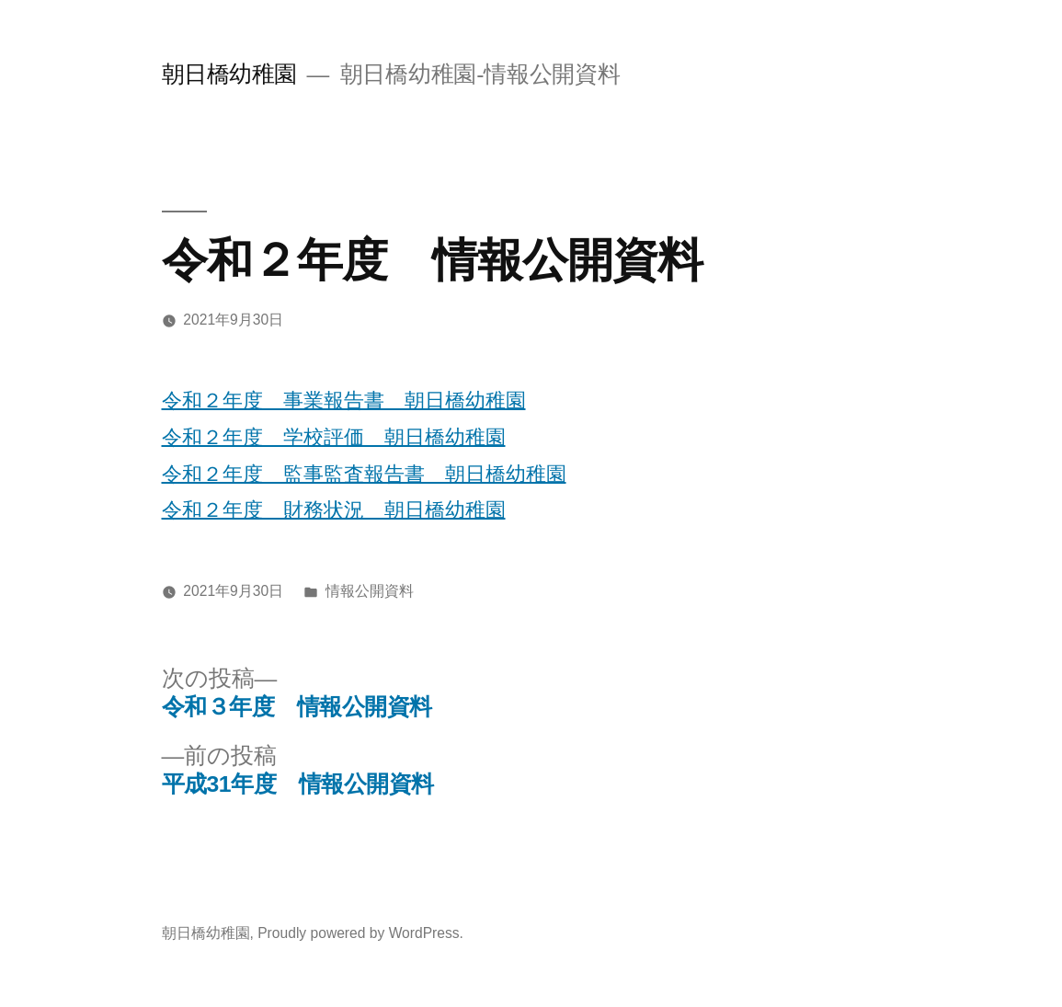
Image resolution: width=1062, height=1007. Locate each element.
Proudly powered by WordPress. (360, 933)
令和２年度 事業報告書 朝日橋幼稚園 (344, 400)
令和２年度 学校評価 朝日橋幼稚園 (334, 437)
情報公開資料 (369, 591)
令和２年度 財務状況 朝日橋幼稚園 (334, 509)
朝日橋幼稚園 (229, 74)
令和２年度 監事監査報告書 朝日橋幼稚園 (364, 474)
